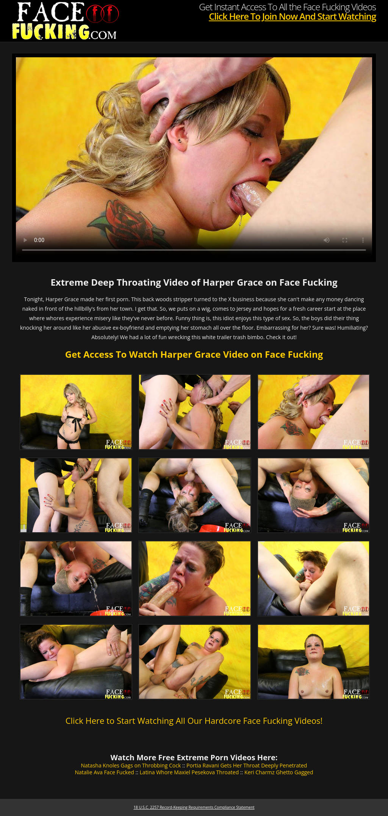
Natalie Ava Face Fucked (104, 772)
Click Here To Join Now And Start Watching (292, 16)
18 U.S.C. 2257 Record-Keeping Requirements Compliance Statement (193, 807)
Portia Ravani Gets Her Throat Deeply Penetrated (246, 765)
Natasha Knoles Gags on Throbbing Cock (131, 765)
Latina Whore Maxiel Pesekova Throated (189, 772)
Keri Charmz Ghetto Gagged (278, 772)
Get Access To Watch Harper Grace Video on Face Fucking (194, 354)
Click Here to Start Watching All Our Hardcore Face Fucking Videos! (194, 720)
